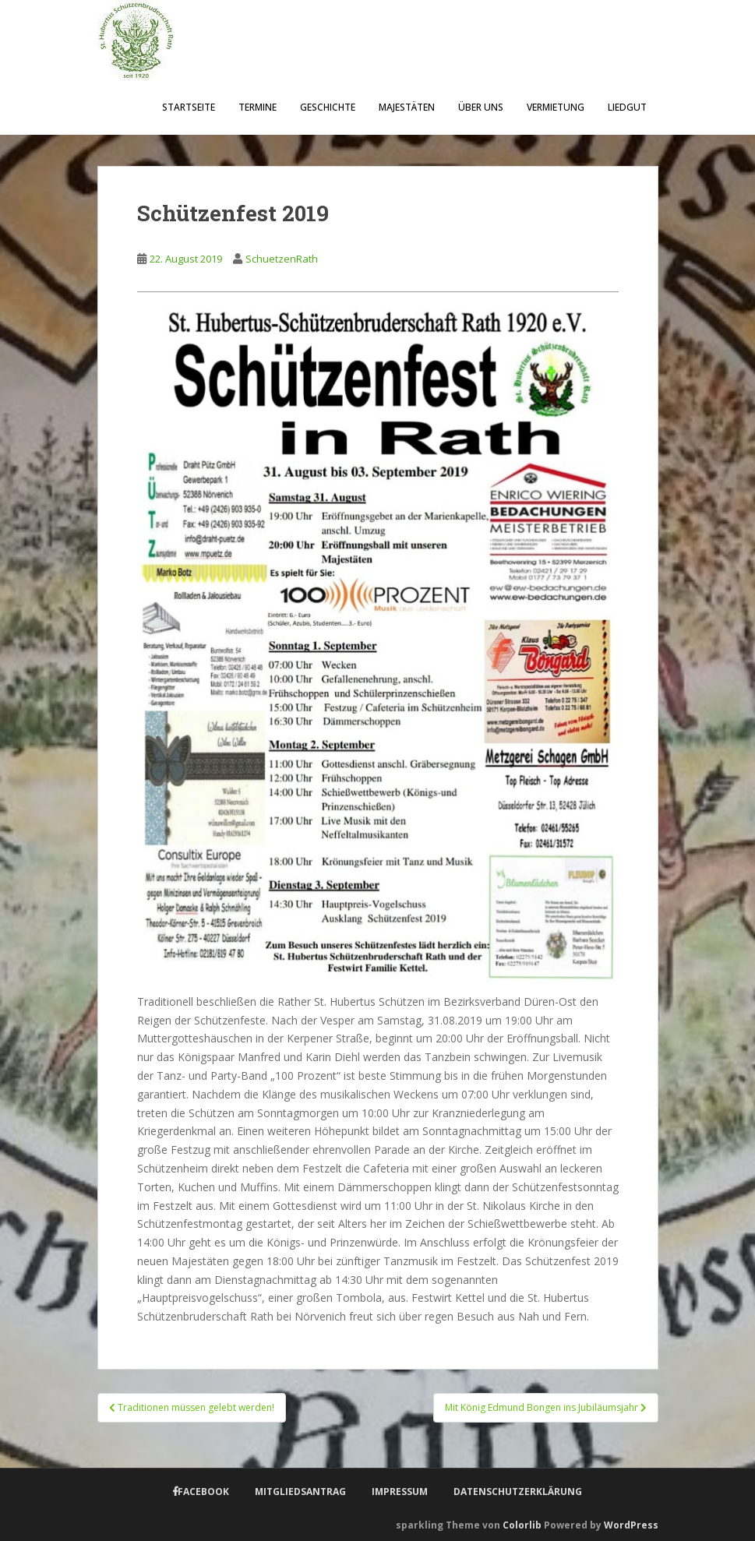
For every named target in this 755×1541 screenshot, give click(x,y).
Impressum (400, 1491)
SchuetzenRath (281, 259)
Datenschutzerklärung (517, 1491)
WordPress (631, 1525)
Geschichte (327, 107)
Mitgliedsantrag (300, 1491)
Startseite (188, 107)
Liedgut (627, 107)
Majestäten (407, 107)
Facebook (203, 1491)
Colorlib (522, 1525)
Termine (257, 107)
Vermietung (555, 107)
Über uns (480, 107)
